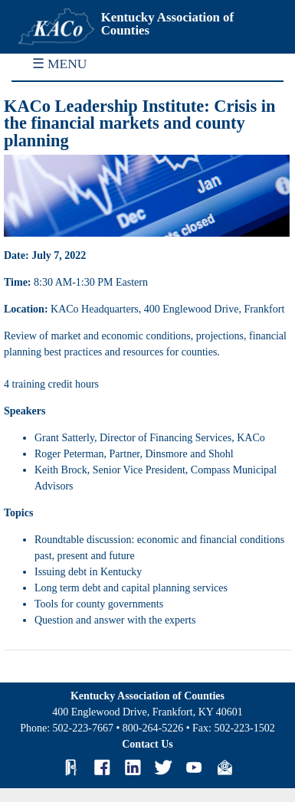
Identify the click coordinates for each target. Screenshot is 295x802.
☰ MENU (59, 63)
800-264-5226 (153, 728)
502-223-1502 (244, 728)
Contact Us (147, 744)
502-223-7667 (83, 728)
